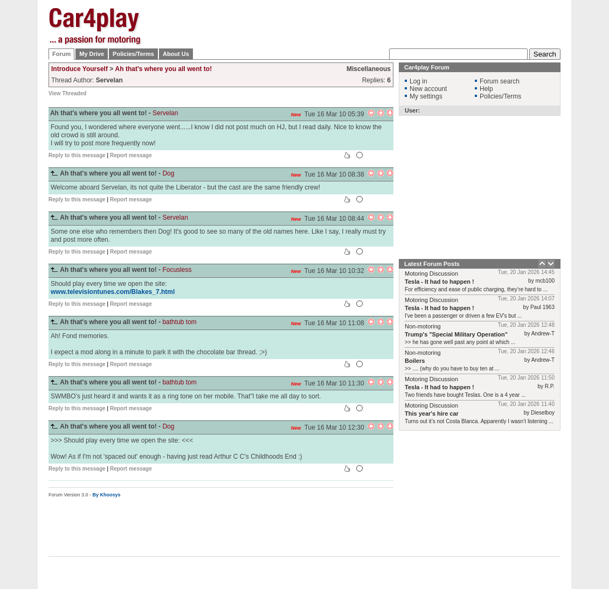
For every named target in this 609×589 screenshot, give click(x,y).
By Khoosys (107, 494)
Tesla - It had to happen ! (439, 281)
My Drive (91, 54)
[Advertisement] (364, 75)
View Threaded (67, 93)
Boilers (415, 360)
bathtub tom (179, 322)
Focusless (176, 270)
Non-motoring (423, 326)
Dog (168, 173)
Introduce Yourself (79, 69)
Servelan (165, 113)
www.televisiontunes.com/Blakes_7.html (113, 292)
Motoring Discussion (431, 273)
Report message (131, 155)
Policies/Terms (133, 54)
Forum (61, 54)
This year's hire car (432, 413)
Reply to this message (77, 155)
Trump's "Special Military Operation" (456, 334)
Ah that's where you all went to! (163, 69)
